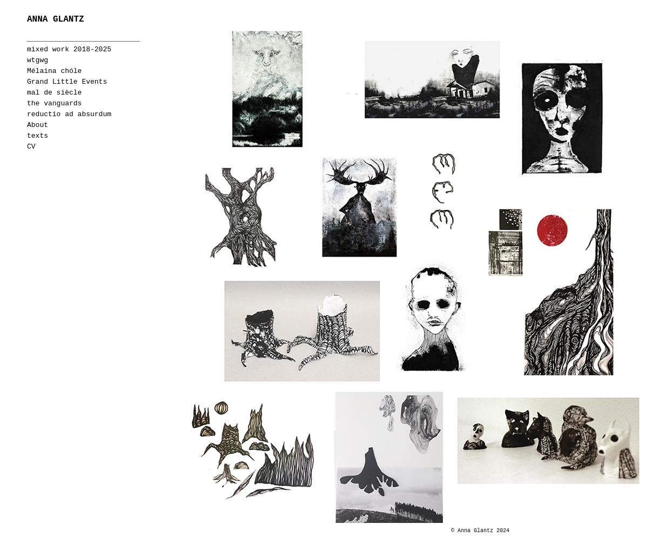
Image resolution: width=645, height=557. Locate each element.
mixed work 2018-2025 (69, 49)
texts (37, 136)
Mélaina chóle (54, 71)
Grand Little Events (67, 82)
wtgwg (37, 60)
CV (31, 147)
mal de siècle (54, 93)
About (37, 125)
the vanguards (54, 103)
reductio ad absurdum (69, 114)
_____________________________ (83, 39)
